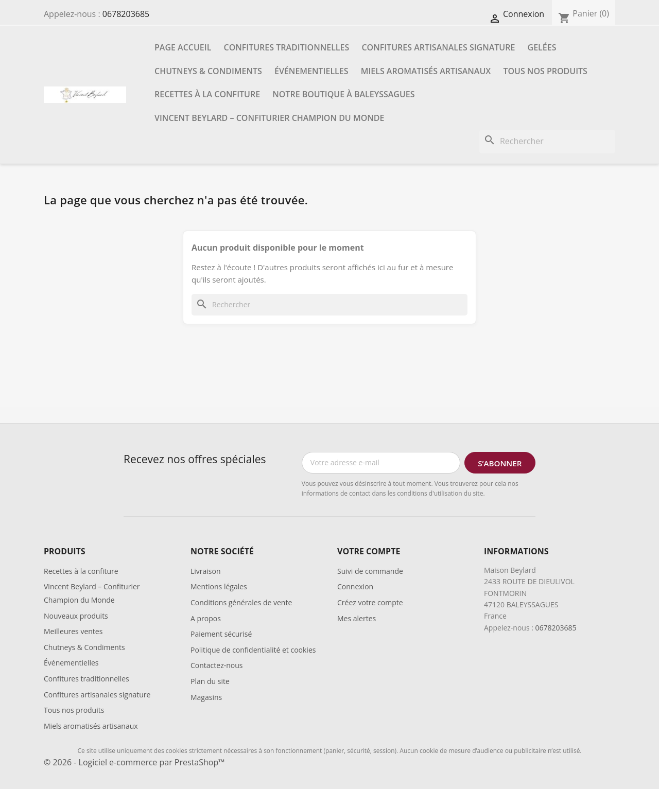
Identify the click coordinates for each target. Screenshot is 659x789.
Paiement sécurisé (221, 634)
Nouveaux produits (76, 616)
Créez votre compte (370, 602)
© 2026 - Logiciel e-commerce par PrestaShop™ (134, 762)
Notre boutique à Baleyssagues (343, 94)
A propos (205, 618)
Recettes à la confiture (207, 94)
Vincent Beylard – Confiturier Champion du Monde (269, 118)
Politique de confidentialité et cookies (253, 650)
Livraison (205, 571)
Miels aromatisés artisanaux (426, 71)
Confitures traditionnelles (287, 47)
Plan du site (210, 681)
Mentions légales (218, 586)
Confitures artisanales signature (438, 47)
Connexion (355, 586)
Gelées (542, 47)
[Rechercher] (547, 141)
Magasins (206, 697)
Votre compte (368, 551)
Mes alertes (356, 618)
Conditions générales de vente (241, 602)
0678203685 (125, 14)
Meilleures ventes (73, 631)
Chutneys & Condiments (208, 71)
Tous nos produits (545, 71)
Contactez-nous (216, 665)
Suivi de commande (370, 571)
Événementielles (311, 71)
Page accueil (182, 47)
